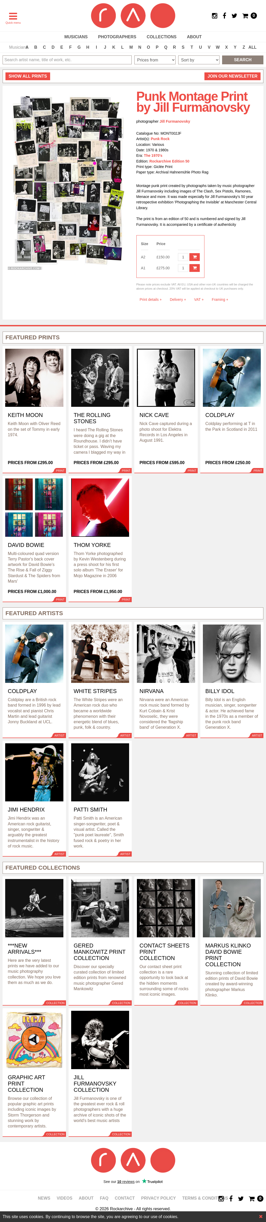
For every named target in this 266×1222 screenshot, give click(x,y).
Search (243, 60)
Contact (125, 1198)
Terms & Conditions (205, 1198)
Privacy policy (158, 1198)
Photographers (117, 37)
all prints (28, 76)
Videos (64, 1198)
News (44, 1198)
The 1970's (153, 155)
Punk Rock (160, 139)
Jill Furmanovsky (174, 121)
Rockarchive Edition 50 (169, 161)
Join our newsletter (232, 76)
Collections (162, 37)
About (194, 37)
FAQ (104, 1198)
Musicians (76, 37)
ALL (252, 47)
